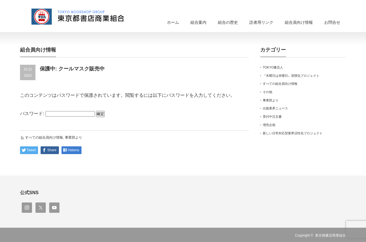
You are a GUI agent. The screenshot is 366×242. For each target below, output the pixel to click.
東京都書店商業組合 (330, 235)
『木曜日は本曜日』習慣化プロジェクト (291, 75)
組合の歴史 (228, 22)
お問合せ (332, 22)
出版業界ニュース (275, 108)
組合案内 (198, 22)
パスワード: (57, 113)
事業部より (73, 137)
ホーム (173, 22)
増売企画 (269, 125)
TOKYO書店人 (273, 67)
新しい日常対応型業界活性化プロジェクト (293, 133)
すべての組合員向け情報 (44, 137)
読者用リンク (261, 22)
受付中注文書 (272, 116)
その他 (267, 92)
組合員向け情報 (299, 22)
